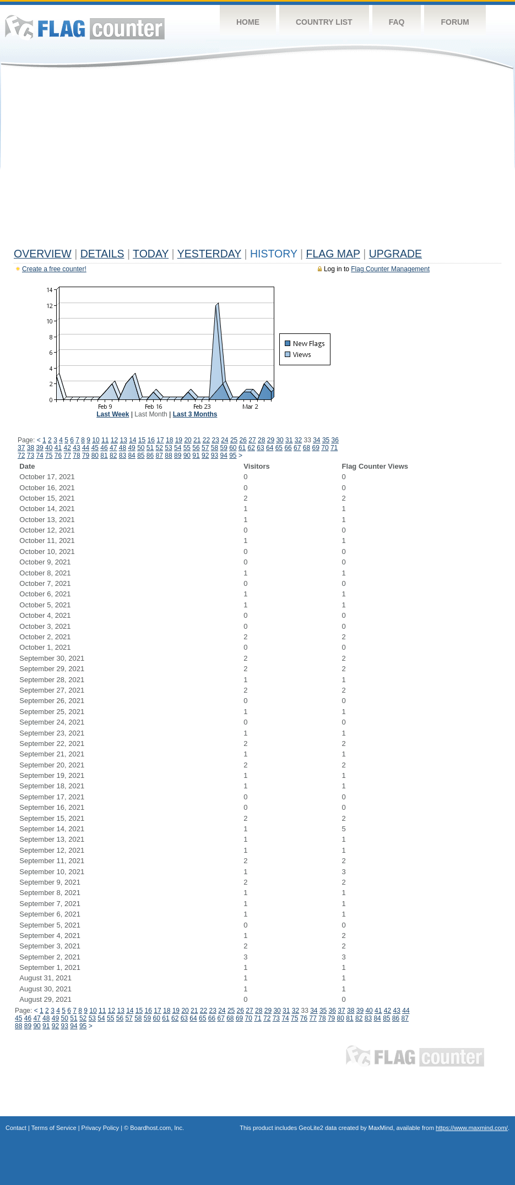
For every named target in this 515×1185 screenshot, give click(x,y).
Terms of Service (54, 1127)
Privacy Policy (100, 1127)
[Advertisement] (257, 161)
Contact (16, 1127)
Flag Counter (85, 27)
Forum (455, 22)
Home (247, 22)
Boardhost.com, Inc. (157, 1127)
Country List (324, 22)
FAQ (397, 22)
